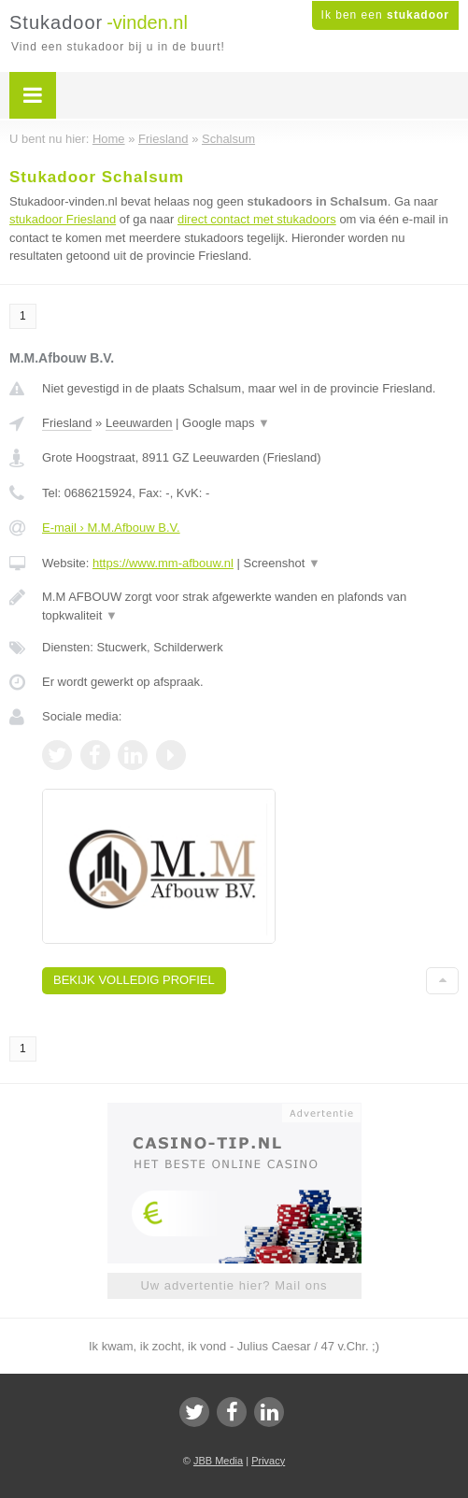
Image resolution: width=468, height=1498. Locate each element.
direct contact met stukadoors (256, 219)
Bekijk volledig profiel (134, 980)
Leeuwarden (139, 423)
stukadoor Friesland (62, 219)
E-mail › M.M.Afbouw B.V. (111, 528)
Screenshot (282, 563)
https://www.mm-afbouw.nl (163, 563)
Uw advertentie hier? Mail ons (233, 1285)
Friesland (67, 423)
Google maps (226, 423)
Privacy (268, 1460)
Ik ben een (385, 14)
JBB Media (218, 1460)
